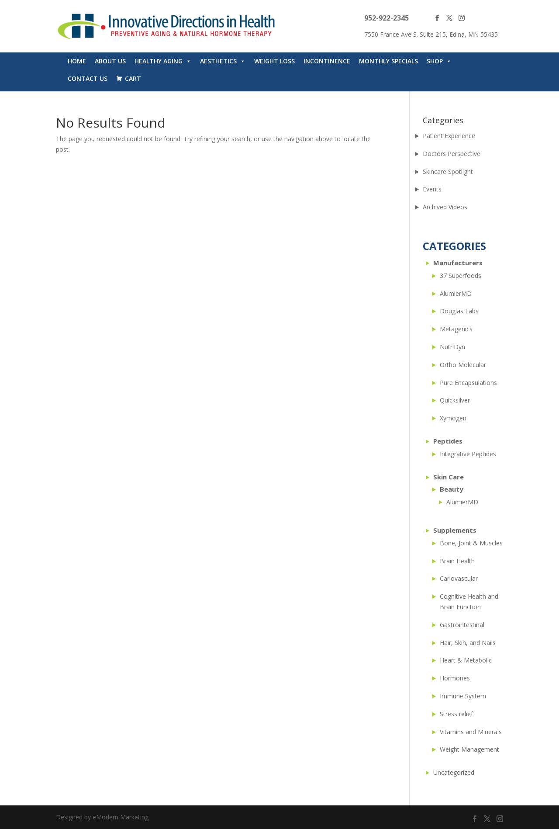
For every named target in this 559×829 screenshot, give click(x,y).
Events (432, 189)
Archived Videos (445, 207)
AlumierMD (456, 293)
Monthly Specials (388, 61)
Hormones (455, 678)
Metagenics (456, 329)
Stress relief (456, 714)
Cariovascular (459, 578)
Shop (439, 61)
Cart (133, 78)
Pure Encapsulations (468, 382)
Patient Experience (449, 136)
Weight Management (469, 749)
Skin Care (448, 476)
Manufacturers (458, 262)
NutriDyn (452, 347)
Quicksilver (455, 400)
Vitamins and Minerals (471, 732)
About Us (110, 61)
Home (77, 61)
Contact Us (87, 78)
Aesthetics (222, 61)
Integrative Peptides (468, 454)
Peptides (447, 441)
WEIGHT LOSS (274, 61)
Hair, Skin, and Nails (468, 642)
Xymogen (453, 418)
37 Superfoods (460, 275)
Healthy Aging (163, 61)
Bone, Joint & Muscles (471, 543)
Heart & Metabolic (466, 660)
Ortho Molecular (463, 365)
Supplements (454, 530)
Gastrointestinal (462, 625)
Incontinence (327, 61)
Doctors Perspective (451, 153)
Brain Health (457, 561)
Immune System (463, 696)
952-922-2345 (386, 18)
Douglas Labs (459, 311)
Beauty (451, 489)
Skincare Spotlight (448, 171)
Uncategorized (453, 772)
